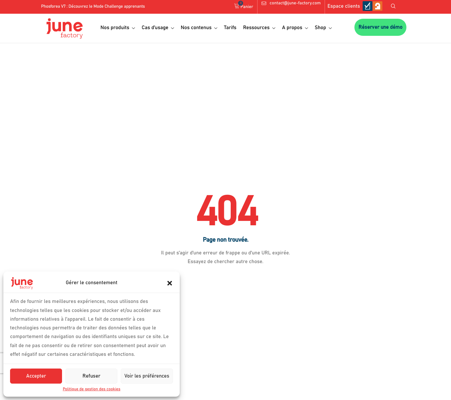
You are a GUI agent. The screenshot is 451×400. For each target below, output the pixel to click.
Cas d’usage (158, 27)
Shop (323, 27)
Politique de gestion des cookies (91, 389)
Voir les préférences (146, 376)
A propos (295, 27)
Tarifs (230, 27)
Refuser (91, 376)
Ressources (259, 27)
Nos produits (118, 27)
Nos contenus (199, 27)
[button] (169, 283)
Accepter (36, 376)
